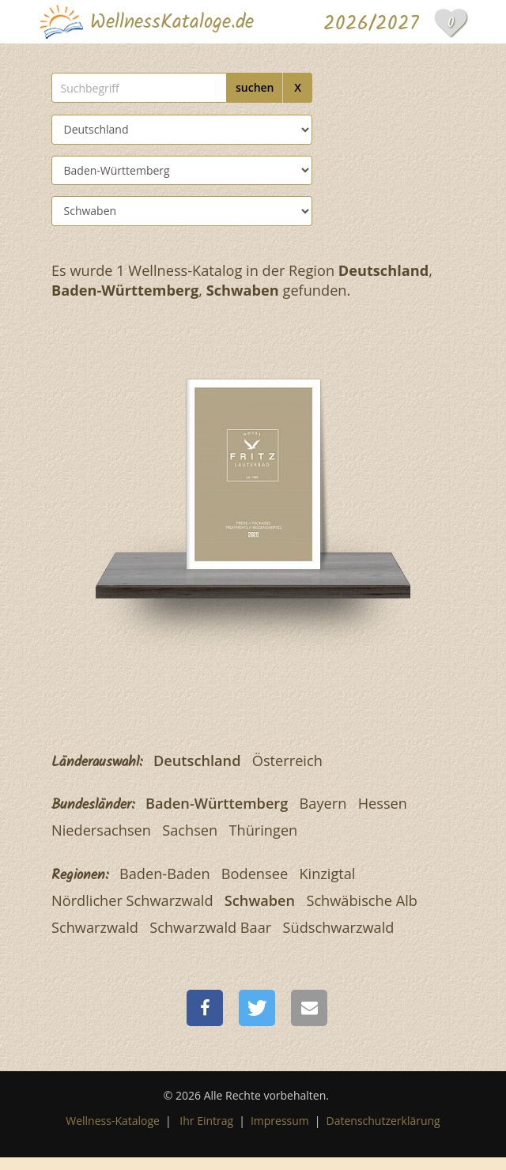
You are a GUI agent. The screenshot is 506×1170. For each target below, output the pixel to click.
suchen (255, 87)
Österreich (287, 760)
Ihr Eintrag (206, 1120)
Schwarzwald (94, 927)
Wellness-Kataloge (113, 1120)
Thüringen (263, 830)
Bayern (323, 803)
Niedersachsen (101, 830)
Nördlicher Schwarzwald (132, 900)
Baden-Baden (164, 873)
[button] (205, 1008)
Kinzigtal (327, 873)
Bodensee (254, 873)
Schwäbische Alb (361, 900)
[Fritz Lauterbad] (253, 471)
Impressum (280, 1120)
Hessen (382, 803)
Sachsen (189, 830)
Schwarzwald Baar (210, 927)
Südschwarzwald (339, 927)
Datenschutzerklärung (383, 1120)
